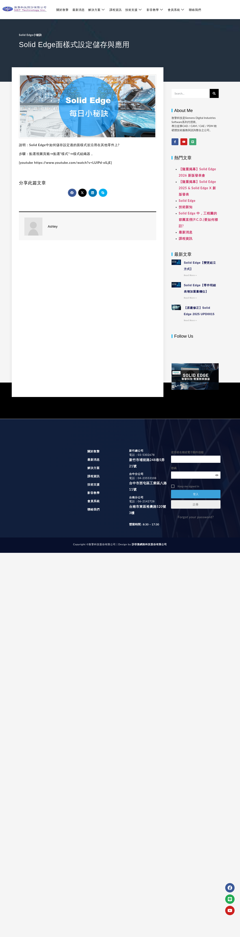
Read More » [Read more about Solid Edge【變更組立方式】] (190, 275)
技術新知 (186, 207)
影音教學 (154, 9)
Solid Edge (187, 201)
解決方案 (96, 9)
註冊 (196, 504)
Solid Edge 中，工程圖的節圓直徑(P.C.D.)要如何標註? (198, 219)
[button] (72, 193)
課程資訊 (115, 9)
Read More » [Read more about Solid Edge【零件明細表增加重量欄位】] (190, 298)
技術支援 (133, 9)
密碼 (173, 468)
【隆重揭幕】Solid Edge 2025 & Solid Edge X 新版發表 (197, 188)
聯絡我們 (195, 9)
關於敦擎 (62, 9)
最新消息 (78, 9)
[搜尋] (214, 93)
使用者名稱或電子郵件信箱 (187, 452)
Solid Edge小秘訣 (30, 34)
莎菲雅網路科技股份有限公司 (149, 544)
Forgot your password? (196, 517)
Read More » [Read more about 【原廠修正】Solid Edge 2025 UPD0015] (190, 320)
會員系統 (175, 9)
